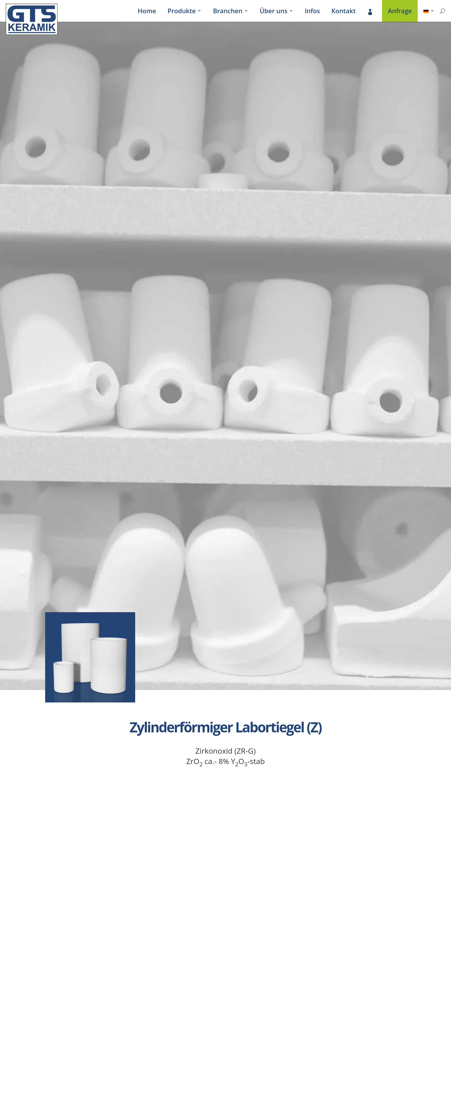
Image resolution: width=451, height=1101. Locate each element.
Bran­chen (227, 12)
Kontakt (343, 12)
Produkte (181, 12)
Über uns (274, 12)
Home (147, 12)
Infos (312, 12)
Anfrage (400, 12)
